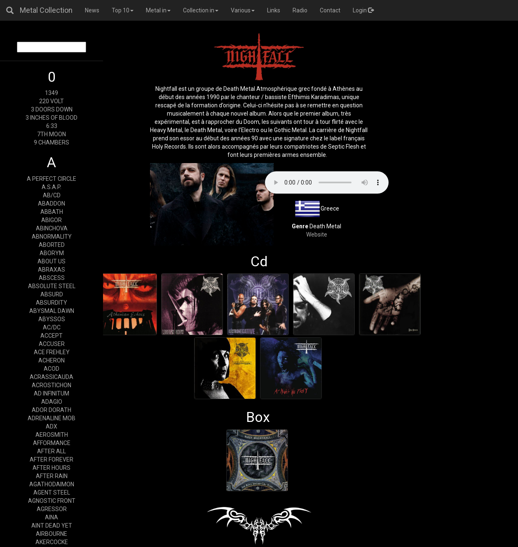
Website (316, 234)
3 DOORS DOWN (52, 109)
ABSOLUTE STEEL (51, 286)
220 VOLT (51, 101)
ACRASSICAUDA (51, 377)
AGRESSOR (52, 509)
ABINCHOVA (52, 228)
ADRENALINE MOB (51, 418)
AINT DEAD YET (51, 525)
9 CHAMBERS (51, 142)
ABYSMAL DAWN (51, 311)
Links (273, 10)
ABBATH (51, 211)
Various (243, 10)
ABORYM (52, 253)
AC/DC (52, 327)
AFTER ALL (51, 451)
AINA (51, 517)
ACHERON (51, 360)
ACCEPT (51, 335)
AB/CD (52, 195)
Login (363, 10)
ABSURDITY (51, 302)
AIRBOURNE (51, 533)
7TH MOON (51, 134)
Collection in (200, 10)
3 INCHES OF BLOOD (51, 117)
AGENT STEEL (51, 492)
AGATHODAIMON (51, 484)
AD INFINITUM (51, 393)
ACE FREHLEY (52, 352)
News (92, 10)
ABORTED (52, 245)
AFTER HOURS (51, 467)
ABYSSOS (51, 319)
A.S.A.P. (51, 187)
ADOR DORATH (51, 410)
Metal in (158, 10)
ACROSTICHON (51, 385)
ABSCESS (52, 278)
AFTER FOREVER (51, 459)
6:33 (51, 126)
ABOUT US (52, 261)
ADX (51, 426)
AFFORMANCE (51, 443)
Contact (330, 10)
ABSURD (51, 294)
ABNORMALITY (52, 236)
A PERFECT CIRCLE (51, 178)
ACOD (51, 368)
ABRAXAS (51, 269)
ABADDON (51, 203)
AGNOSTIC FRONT (51, 500)
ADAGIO (51, 401)
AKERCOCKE (51, 542)
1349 (51, 93)
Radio (300, 10)
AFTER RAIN (52, 476)
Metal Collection (46, 10)
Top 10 (123, 10)
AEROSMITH (51, 434)
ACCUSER (52, 344)
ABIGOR (51, 220)
